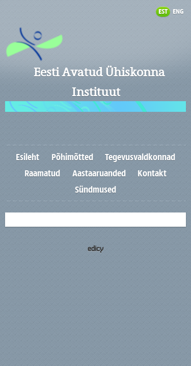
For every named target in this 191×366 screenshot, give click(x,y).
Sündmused (95, 189)
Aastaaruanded (99, 173)
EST (163, 11)
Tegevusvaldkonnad (140, 157)
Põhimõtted (72, 157)
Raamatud (42, 173)
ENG (178, 11)
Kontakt (152, 173)
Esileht (27, 157)
